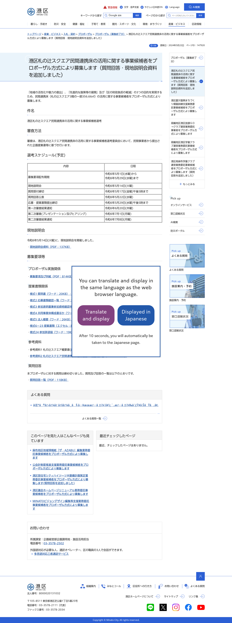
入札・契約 (69, 34)
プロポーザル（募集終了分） (110, 34)
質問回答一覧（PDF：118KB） (49, 380)
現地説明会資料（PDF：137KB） (50, 246)
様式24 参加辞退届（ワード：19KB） (53, 332)
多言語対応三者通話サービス (51, 553)
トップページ (34, 34)
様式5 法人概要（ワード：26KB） (51, 319)
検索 (200, 15)
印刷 (154, 45)
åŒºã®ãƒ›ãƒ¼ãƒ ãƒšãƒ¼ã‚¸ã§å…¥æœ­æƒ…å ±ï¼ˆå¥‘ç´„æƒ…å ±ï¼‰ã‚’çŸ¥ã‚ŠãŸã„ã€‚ (95, 405)
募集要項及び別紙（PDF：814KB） (52, 276)
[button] (110, 7)
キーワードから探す (106, 15)
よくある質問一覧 (91, 418)
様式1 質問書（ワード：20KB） (49, 293)
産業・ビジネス (52, 34)
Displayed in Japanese (136, 315)
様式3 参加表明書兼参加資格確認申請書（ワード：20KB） (65, 306)
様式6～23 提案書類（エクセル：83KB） (55, 325)
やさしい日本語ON (154, 7)
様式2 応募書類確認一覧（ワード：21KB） (56, 300)
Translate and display (96, 315)
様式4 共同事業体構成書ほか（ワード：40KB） (59, 313)
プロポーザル (85, 34)
